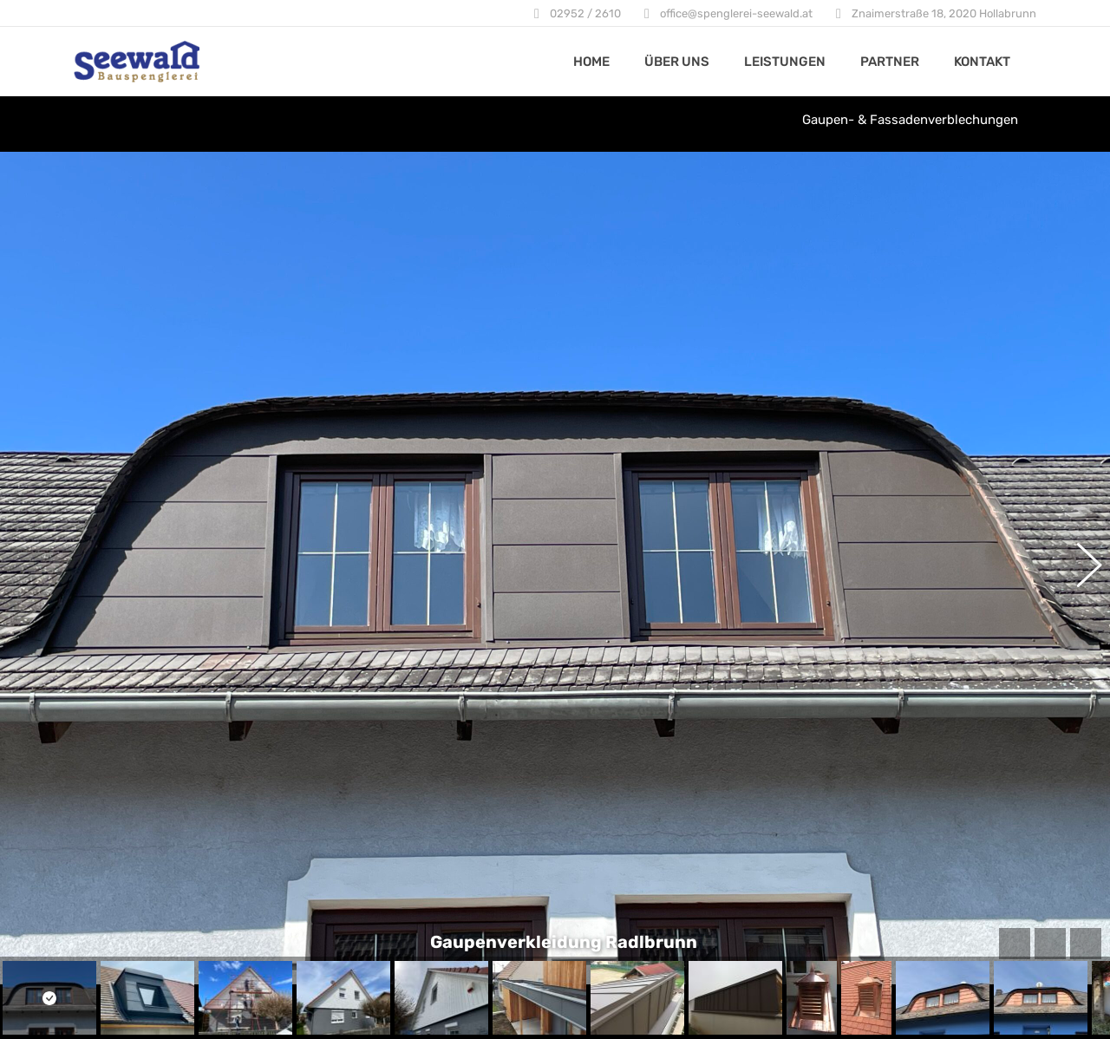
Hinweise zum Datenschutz (492, 932)
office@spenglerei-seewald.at (736, 13)
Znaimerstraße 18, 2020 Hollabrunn (944, 13)
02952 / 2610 (585, 13)
